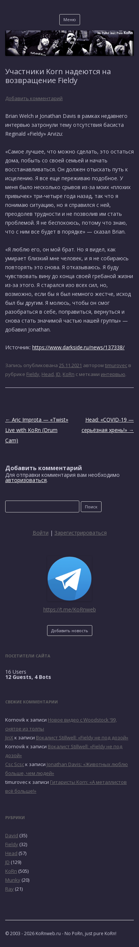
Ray (9, 888)
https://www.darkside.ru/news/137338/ (78, 347)
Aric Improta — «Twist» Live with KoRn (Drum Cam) (36, 430)
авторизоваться (26, 480)
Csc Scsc (14, 764)
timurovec (116, 365)
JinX (9, 737)
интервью (113, 374)
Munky (12, 880)
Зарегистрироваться (80, 532)
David (11, 835)
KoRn (69, 374)
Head (48, 374)
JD (58, 374)
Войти (41, 532)
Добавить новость (69, 630)
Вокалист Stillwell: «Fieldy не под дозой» (82, 737)
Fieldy (32, 374)
